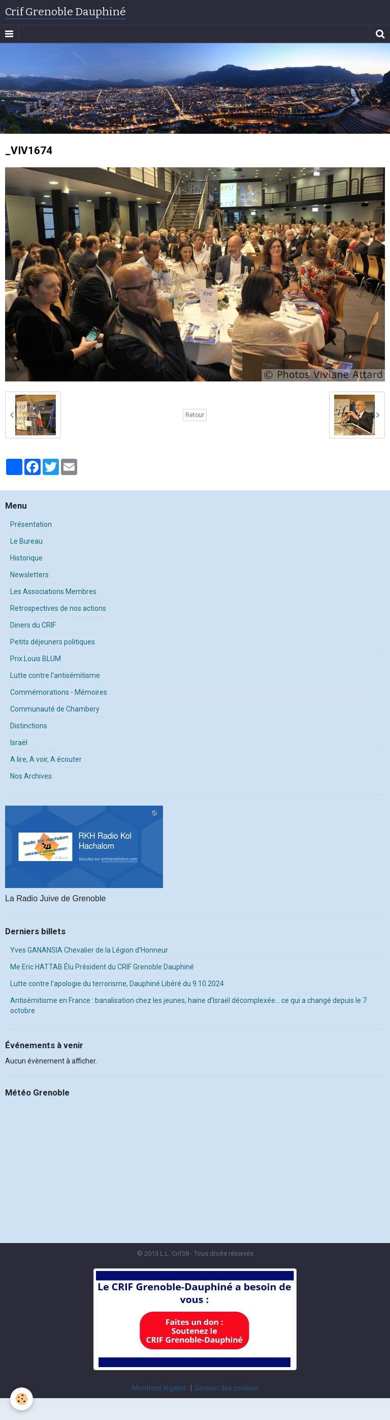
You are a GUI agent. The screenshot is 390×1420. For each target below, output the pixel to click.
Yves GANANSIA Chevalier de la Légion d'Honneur (89, 950)
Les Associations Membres (53, 591)
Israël (18, 742)
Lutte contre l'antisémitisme (55, 675)
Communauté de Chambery (55, 709)
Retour (194, 415)
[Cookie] (21, 1398)
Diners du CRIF (33, 625)
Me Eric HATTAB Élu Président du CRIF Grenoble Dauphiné (102, 967)
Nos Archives (31, 776)
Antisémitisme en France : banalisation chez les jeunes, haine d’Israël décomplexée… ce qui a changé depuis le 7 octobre (188, 1005)
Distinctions (28, 726)
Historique (26, 558)
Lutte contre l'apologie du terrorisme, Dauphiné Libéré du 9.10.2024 (117, 984)
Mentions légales (159, 1388)
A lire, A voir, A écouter (46, 759)
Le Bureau (26, 541)
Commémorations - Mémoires (58, 692)
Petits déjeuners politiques (52, 642)
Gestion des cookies (226, 1388)
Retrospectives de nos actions (58, 608)
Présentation (31, 524)
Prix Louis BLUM (35, 659)
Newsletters (29, 575)
